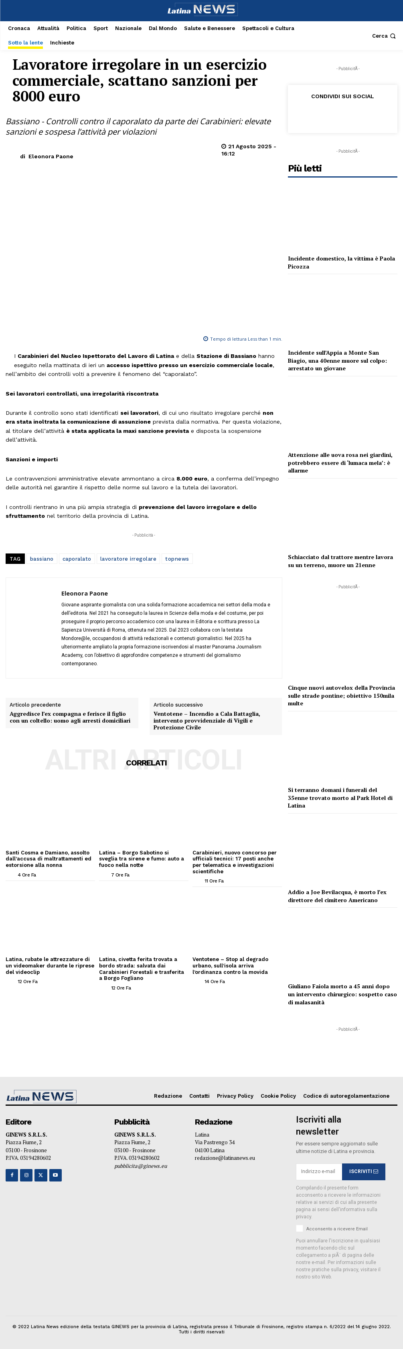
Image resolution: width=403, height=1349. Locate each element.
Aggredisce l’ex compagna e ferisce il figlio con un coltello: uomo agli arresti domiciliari (70, 717)
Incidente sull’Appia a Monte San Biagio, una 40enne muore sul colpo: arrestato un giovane (337, 360)
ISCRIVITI (363, 1171)
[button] (384, 36)
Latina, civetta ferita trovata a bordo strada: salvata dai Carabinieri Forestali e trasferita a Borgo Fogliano (141, 968)
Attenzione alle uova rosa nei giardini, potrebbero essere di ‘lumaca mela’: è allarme (340, 462)
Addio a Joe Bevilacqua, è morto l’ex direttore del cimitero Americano (337, 896)
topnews (177, 559)
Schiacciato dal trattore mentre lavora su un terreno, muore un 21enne (340, 561)
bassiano (42, 559)
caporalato (77, 559)
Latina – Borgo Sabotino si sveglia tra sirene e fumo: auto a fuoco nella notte (141, 859)
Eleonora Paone (50, 156)
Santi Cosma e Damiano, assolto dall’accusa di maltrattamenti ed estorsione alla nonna (48, 859)
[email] (319, 1171)
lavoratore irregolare (128, 559)
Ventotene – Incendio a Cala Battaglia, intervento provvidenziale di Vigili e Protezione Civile (207, 721)
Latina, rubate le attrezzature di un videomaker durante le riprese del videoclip (50, 965)
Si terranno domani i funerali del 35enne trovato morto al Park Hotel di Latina (340, 797)
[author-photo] (11, 874)
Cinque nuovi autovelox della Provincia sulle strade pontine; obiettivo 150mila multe (341, 695)
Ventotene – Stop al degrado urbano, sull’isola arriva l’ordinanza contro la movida (230, 965)
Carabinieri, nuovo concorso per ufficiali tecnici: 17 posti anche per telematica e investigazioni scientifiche (234, 862)
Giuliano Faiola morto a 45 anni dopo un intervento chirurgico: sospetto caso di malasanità (342, 994)
